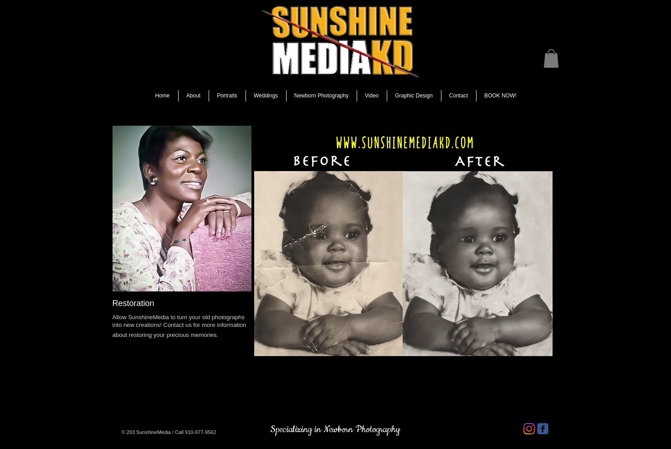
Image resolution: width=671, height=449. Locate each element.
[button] (551, 58)
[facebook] (542, 428)
